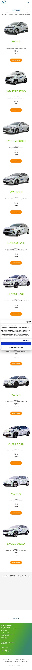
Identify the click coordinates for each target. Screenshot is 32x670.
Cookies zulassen (16, 343)
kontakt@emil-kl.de (5, 635)
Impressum (5, 659)
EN (28, 2)
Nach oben (16, 618)
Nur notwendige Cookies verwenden (16, 347)
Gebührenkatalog (24, 661)
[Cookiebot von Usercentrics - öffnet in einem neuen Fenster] (26, 322)
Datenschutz (10, 659)
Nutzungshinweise (25, 659)
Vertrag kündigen (17, 661)
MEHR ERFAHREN (16, 60)
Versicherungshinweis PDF (9, 661)
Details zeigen (25, 340)
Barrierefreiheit (16, 659)
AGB (20, 659)
